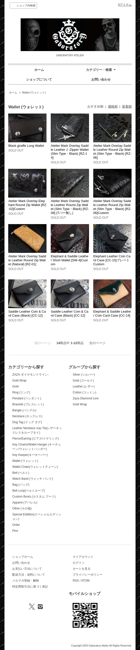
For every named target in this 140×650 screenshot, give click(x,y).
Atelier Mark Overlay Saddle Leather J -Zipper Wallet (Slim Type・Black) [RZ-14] (70, 151)
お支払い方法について (27, 568)
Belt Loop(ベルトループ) (28, 490)
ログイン (79, 562)
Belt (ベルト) (20, 472)
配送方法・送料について (28, 574)
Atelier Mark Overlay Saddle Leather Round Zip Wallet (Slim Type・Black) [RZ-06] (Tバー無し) (70, 207)
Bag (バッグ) (20, 484)
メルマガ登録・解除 (25, 580)
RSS (76, 580)
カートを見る (82, 568)
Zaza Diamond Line (85, 398)
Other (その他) (21, 508)
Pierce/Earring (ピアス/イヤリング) (35, 438)
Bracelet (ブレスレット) (28, 404)
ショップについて (39, 79)
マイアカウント (83, 557)
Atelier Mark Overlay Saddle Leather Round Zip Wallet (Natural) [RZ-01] (27, 260)
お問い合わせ (101, 79)
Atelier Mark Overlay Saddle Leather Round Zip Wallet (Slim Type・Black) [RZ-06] (112, 151)
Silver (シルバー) (84, 374)
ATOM (85, 580)
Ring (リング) (21, 392)
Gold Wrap (19, 380)
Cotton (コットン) (84, 392)
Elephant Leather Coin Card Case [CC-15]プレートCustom (112, 260)
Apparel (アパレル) (24, 502)
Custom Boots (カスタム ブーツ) (33, 496)
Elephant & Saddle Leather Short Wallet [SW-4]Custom (69, 260)
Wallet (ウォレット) (34, 92)
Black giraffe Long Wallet (26, 146)
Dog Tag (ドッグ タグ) (27, 422)
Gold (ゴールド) (83, 380)
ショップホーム (22, 557)
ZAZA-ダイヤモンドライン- (30, 374)
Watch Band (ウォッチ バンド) (32, 478)
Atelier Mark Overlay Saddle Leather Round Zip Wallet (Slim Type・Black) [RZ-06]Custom (112, 207)
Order (16, 525)
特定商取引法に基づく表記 (30, 586)
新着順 (127, 106)
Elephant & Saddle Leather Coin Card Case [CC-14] (112, 313)
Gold (15, 386)
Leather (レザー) (83, 386)
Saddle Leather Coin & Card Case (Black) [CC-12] (27, 313)
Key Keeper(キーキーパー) (30, 455)
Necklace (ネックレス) (27, 416)
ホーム (39, 70)
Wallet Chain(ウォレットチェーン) (35, 467)
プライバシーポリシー (87, 574)
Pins (15, 530)
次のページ (97, 343)
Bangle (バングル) (24, 410)
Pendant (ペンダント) (26, 398)
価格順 (113, 106)
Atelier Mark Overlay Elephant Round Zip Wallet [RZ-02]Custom (27, 205)
